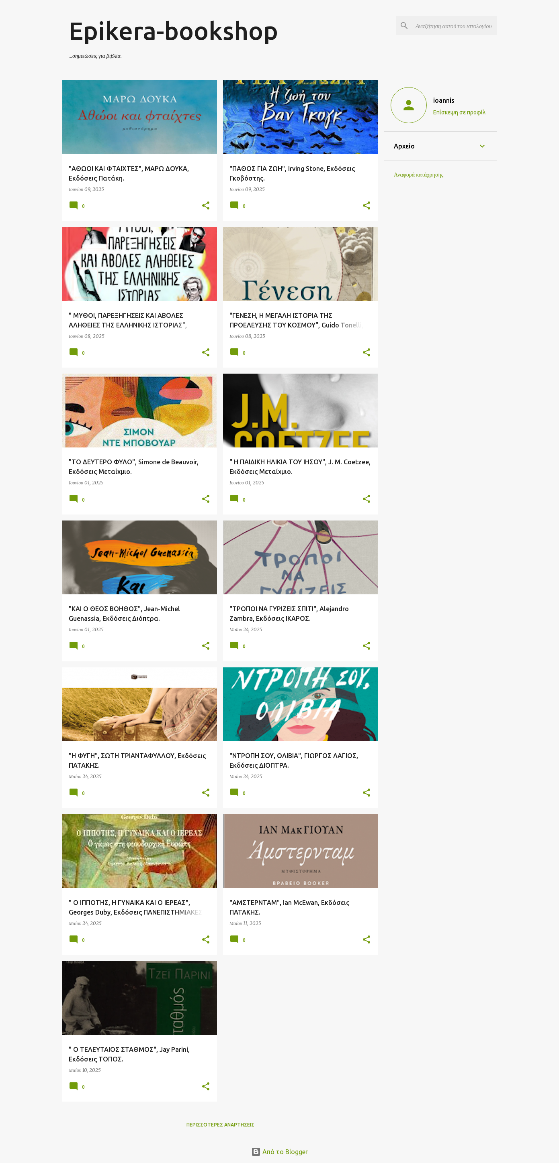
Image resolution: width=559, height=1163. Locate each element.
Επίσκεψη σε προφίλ (459, 112)
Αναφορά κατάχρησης (418, 174)
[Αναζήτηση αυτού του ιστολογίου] (454, 25)
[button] (206, 206)
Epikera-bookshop (173, 30)
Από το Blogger (279, 1151)
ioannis (444, 100)
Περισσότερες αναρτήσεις (220, 1124)
